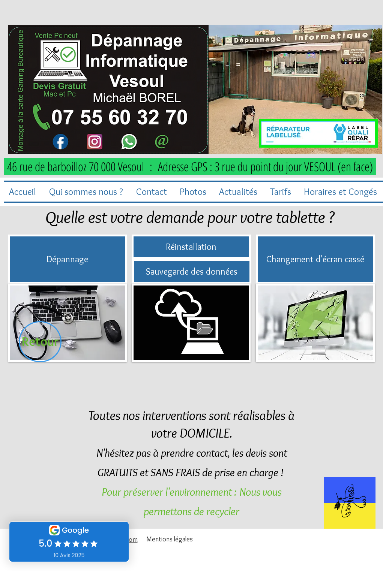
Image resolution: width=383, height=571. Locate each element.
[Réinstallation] (191, 247)
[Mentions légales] (169, 539)
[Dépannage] (67, 259)
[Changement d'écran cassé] (315, 259)
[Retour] (40, 341)
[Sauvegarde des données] (191, 271)
